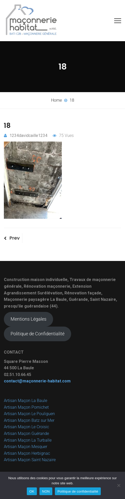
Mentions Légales (28, 319)
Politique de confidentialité (77, 491)
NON (46, 491)
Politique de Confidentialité (37, 333)
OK (31, 491)
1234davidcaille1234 (25, 135)
